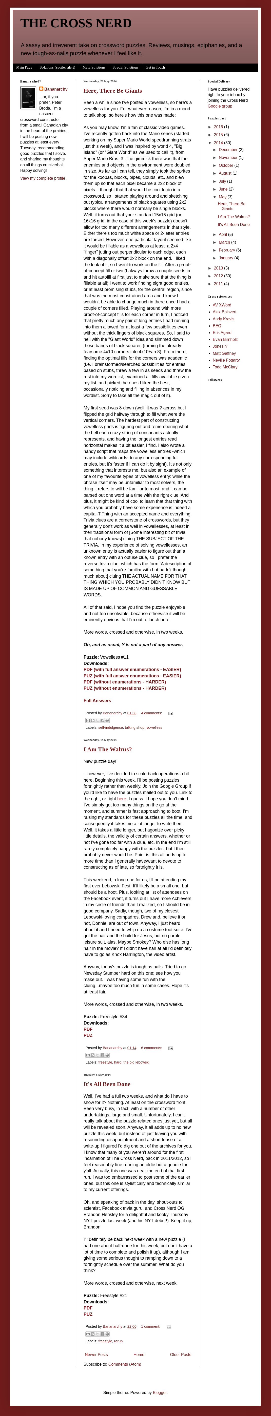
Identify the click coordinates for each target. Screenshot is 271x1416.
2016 (219, 127)
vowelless (154, 727)
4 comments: (152, 713)
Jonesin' (220, 346)
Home (138, 1354)
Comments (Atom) (124, 1364)
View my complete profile (42, 178)
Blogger (159, 1392)
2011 (219, 284)
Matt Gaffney (224, 353)
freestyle (105, 1062)
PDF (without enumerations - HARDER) (125, 681)
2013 (219, 268)
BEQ (217, 326)
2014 (219, 143)
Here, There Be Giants (113, 90)
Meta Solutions (94, 67)
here (121, 798)
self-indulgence (110, 727)
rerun (118, 1341)
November (229, 157)
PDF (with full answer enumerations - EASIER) (132, 669)
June (224, 189)
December (229, 150)
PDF (88, 1029)
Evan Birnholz (225, 339)
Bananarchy (56, 89)
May (223, 197)
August (226, 173)
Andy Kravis (223, 319)
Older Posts (180, 1354)
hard (118, 1062)
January (226, 258)
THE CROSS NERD (76, 23)
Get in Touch (155, 67)
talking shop (134, 727)
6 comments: (152, 1048)
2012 (219, 276)
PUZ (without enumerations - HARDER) (125, 688)
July (223, 181)
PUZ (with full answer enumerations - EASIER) (132, 675)
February (227, 250)
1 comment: (151, 1326)
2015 (219, 135)
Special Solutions (125, 67)
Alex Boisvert (224, 312)
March (225, 242)
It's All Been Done (107, 1084)
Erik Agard (222, 332)
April (223, 234)
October (226, 165)
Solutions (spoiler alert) (57, 67)
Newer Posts (96, 1354)
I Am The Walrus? (108, 749)
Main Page (24, 67)
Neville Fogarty (226, 360)
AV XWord (222, 305)
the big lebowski (136, 1062)
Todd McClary (225, 367)
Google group (220, 106)
